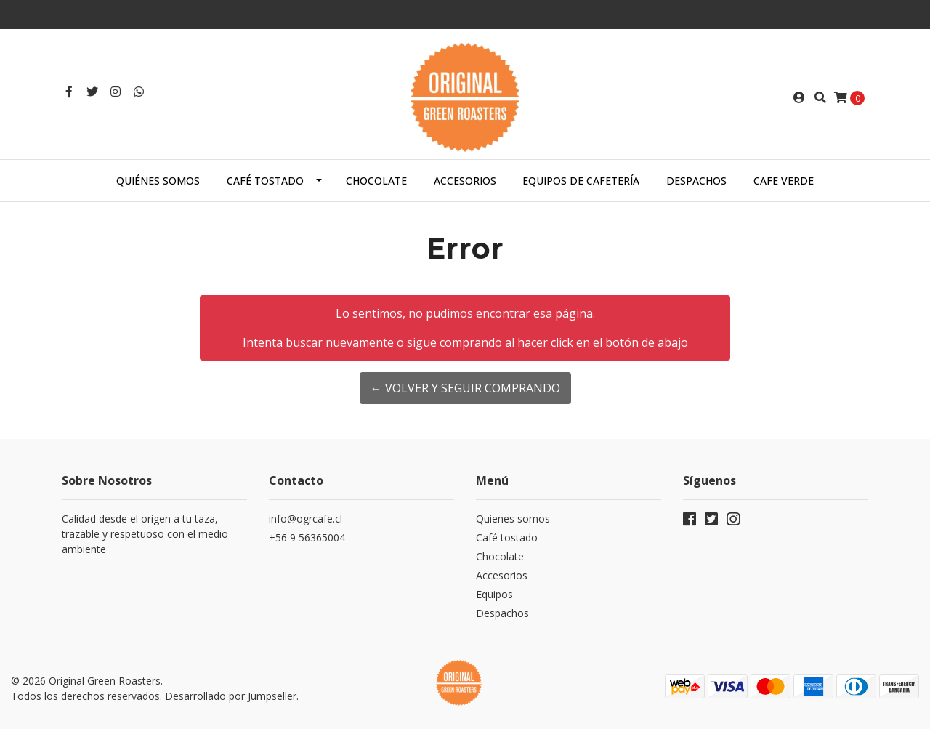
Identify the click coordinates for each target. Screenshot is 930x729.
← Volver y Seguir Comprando (465, 388)
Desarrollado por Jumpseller (230, 696)
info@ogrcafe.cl (305, 518)
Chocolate (376, 181)
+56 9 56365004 (307, 537)
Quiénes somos (158, 181)
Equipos (494, 594)
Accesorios (465, 181)
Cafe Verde (783, 181)
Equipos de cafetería (580, 181)
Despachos (696, 181)
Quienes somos (513, 518)
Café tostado (265, 181)
